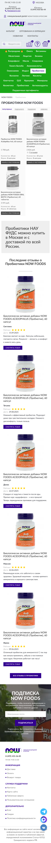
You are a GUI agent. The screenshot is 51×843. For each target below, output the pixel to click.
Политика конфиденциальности (21, 818)
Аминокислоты (34, 66)
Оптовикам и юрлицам (32, 31)
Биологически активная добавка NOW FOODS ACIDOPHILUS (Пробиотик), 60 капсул (25, 319)
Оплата (10, 773)
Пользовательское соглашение (20, 800)
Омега (30, 51)
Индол (25, 71)
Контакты (32, 36)
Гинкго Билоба (16, 66)
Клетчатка (8, 81)
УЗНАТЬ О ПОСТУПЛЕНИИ (10, 162)
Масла (26, 61)
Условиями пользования (32, 731)
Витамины (41, 51)
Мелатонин (14, 56)
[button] (12, 10)
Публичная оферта (15, 796)
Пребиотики (23, 86)
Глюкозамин (13, 71)
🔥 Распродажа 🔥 (14, 51)
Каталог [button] (10, 31)
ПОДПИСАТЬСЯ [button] (25, 723)
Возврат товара (14, 777)
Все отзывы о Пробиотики (25, 675)
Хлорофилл (13, 61)
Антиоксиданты (40, 86)
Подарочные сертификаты (26, 90)
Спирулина (37, 61)
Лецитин (27, 56)
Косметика (8, 86)
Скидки (10, 814)
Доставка (11, 769)
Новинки (18, 36)
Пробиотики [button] (38, 71)
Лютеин (26, 76)
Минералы (42, 81)
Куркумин (29, 81)
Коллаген (14, 76)
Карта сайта (12, 792)
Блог (9, 810)
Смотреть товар (13, 348)
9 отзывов (33, 152)
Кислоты (37, 76)
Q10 (19, 81)
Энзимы (39, 56)
